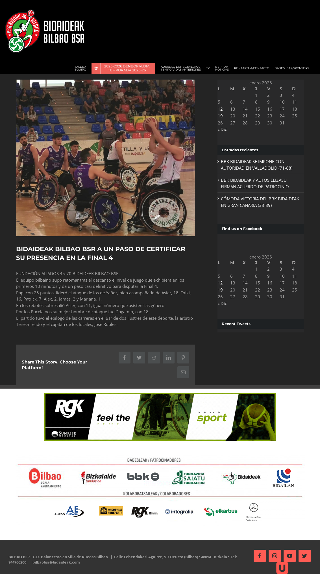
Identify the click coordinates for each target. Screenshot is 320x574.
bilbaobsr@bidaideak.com (56, 560)
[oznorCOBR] (104, 157)
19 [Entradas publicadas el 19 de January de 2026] (218, 116)
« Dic (220, 129)
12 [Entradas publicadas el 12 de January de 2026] (218, 109)
